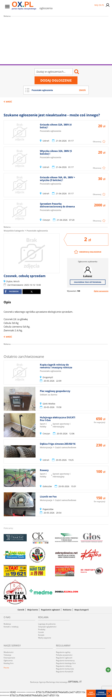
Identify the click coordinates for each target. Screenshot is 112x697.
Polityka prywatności (64, 655)
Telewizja (7, 655)
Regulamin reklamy (64, 666)
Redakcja (7, 624)
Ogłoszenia (8, 660)
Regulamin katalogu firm (66, 663)
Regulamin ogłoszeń (50, 609)
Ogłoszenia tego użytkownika (87, 282)
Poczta (6, 667)
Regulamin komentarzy (65, 660)
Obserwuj (97, 141)
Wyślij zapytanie (44, 638)
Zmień (82, 90)
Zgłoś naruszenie (101, 291)
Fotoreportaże (9, 657)
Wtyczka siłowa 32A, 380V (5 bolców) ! (56, 152)
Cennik (21, 609)
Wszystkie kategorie (14, 230)
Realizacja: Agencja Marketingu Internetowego (56, 682)
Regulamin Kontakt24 (64, 671)
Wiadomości (8, 652)
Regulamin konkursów (65, 669)
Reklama (67, 609)
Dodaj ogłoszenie (56, 80)
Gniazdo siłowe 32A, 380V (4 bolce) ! (56, 126)
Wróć (9, 101)
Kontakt (41, 635)
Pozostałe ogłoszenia (37, 230)
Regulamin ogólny (63, 652)
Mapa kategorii (81, 609)
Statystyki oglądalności (47, 626)
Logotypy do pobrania (47, 624)
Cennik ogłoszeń (101, 693)
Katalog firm (8, 663)
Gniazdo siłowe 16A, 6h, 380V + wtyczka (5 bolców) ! (57, 179)
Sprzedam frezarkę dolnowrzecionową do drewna (57, 205)
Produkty (41, 629)
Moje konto (32, 609)
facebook (12, 291)
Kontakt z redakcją (11, 626)
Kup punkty (91, 693)
